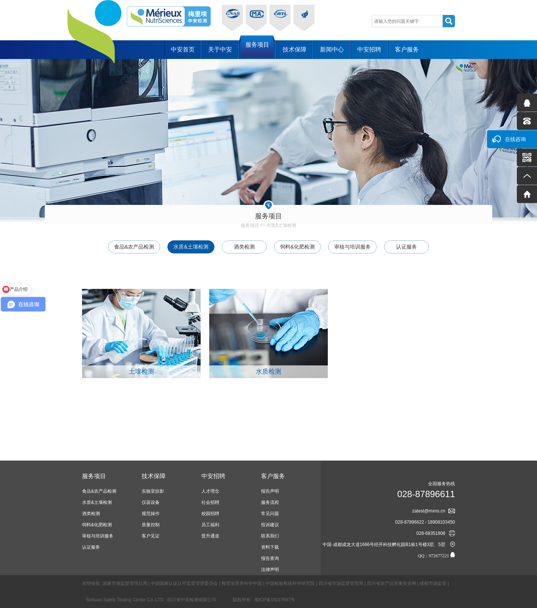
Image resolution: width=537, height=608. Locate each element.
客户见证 (151, 536)
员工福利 (210, 524)
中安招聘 (369, 49)
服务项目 (257, 49)
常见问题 (270, 513)
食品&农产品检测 (134, 247)
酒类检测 (244, 247)
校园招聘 (210, 513)
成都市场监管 (433, 583)
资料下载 (270, 547)
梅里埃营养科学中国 (242, 583)
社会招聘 (210, 502)
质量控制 (151, 524)
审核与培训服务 (352, 247)
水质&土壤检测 (281, 225)
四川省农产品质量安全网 (391, 583)
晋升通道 (210, 536)
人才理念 (210, 491)
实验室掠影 (153, 491)
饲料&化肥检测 (297, 247)
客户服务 (407, 49)
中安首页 (183, 49)
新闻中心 (332, 49)
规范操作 (151, 513)
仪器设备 (151, 502)
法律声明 (270, 569)
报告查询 (270, 558)
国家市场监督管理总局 (125, 583)
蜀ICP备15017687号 (274, 599)
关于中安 (220, 49)
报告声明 (270, 491)
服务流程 (270, 502)
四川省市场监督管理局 (340, 583)
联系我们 (270, 536)
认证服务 (406, 247)
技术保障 (295, 49)
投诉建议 (270, 524)
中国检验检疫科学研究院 (290, 583)
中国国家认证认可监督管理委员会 (184, 583)
